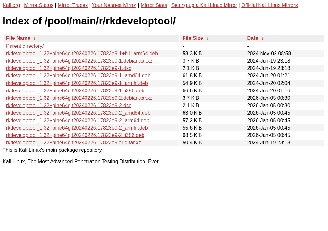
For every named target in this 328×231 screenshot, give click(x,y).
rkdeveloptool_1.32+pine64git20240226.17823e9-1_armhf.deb (77, 83)
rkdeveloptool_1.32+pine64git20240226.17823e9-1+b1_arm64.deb (82, 53)
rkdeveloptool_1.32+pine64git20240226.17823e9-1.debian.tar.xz (79, 61)
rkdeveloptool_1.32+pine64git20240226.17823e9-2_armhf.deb (77, 128)
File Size (193, 38)
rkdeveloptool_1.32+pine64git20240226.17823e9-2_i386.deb (75, 135)
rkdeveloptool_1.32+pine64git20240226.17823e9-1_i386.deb (75, 90)
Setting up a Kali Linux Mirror (204, 5)
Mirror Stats (154, 5)
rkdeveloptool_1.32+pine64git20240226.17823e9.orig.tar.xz (73, 142)
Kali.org (11, 5)
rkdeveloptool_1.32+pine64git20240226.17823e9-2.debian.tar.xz (79, 98)
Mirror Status (38, 5)
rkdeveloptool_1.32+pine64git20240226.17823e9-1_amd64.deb (78, 75)
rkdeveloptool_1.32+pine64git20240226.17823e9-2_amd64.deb (78, 113)
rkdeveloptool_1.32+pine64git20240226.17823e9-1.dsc (68, 68)
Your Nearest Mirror (114, 5)
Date (252, 38)
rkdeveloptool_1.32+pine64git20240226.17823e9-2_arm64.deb (77, 120)
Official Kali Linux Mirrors (269, 5)
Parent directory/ (25, 46)
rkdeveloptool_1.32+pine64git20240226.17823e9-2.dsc (68, 105)
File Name (18, 38)
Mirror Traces (73, 5)
